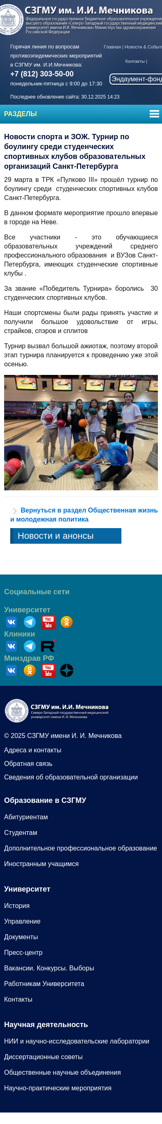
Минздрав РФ (29, 658)
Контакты (135, 61)
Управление (22, 921)
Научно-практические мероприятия (58, 1088)
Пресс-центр (23, 952)
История (17, 905)
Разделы (20, 113)
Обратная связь (28, 763)
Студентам (20, 832)
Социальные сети (37, 592)
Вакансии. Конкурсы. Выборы (49, 968)
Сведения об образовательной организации (71, 777)
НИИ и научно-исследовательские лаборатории (76, 1041)
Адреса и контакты (33, 750)
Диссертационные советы (43, 1056)
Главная (112, 46)
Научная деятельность (46, 1025)
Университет (27, 610)
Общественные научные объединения (62, 1072)
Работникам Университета (44, 983)
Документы (21, 936)
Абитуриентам (26, 817)
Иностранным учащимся (41, 863)
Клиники (19, 634)
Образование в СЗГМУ (45, 800)
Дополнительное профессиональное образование (80, 848)
